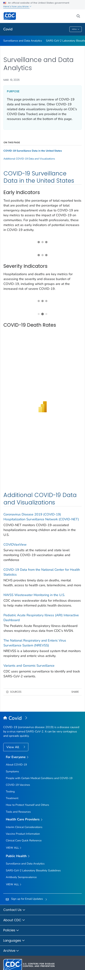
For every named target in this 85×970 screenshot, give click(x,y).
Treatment (12, 798)
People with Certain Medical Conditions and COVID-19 (39, 778)
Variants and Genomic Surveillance (28, 665)
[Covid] (42, 718)
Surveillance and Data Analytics (22, 40)
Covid (8, 29)
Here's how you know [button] (17, 6)
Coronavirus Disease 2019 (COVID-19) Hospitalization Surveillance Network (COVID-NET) (41, 516)
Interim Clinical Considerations (24, 827)
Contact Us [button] (14, 910)
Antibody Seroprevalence (21, 877)
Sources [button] (15, 692)
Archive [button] (11, 950)
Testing (10, 791)
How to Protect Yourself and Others (27, 805)
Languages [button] (14, 940)
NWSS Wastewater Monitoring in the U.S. (34, 595)
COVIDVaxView (15, 544)
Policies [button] (11, 930)
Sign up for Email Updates (27, 899)
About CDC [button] (14, 920)
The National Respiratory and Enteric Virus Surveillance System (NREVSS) (34, 643)
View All (13, 747)
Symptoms (12, 771)
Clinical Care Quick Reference (24, 840)
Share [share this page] (75, 692)
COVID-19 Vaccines (18, 785)
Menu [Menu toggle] (75, 29)
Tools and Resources (18, 812)
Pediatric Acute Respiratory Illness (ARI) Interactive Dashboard (41, 617)
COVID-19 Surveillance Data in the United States (32, 150)
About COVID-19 (16, 764)
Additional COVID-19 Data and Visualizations (29, 158)
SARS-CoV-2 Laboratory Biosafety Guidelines (33, 870)
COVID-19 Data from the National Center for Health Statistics (41, 572)
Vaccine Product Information (23, 834)
